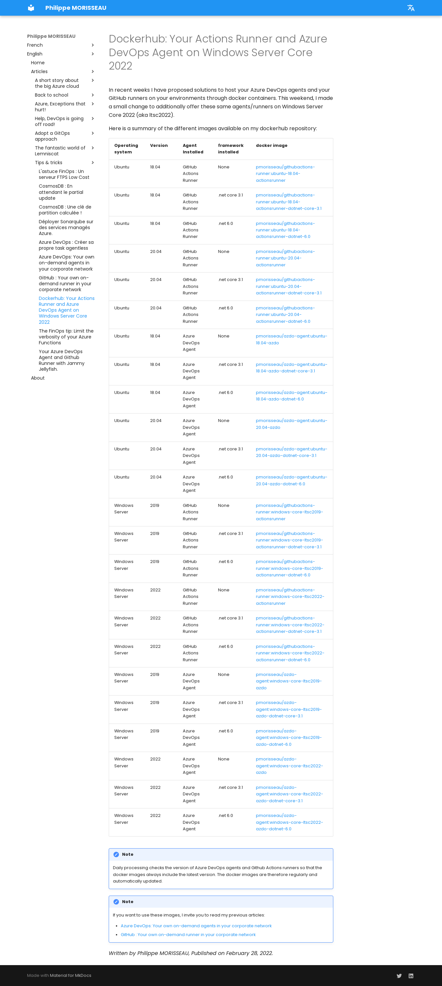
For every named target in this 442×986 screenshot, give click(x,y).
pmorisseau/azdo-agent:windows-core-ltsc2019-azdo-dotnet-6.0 (289, 737)
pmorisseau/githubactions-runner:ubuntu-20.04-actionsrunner (285, 258)
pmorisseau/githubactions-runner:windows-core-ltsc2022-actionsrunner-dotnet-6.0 (290, 653)
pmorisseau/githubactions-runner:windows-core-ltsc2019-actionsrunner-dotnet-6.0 (289, 568)
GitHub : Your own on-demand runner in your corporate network (188, 934)
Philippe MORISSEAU (51, 36)
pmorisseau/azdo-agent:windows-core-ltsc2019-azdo (289, 681)
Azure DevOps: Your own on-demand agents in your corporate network (196, 926)
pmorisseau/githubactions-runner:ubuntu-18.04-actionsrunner (285, 173)
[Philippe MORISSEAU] (31, 7)
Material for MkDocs (70, 975)
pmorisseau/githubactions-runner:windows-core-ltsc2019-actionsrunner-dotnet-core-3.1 (289, 540)
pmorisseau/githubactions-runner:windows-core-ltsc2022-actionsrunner (290, 596)
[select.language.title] (411, 7)
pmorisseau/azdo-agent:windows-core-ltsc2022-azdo (289, 765)
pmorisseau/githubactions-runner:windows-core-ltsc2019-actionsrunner (289, 512)
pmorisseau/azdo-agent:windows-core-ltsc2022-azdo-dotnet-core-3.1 (289, 794)
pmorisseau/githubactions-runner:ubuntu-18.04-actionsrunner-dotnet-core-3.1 (289, 201)
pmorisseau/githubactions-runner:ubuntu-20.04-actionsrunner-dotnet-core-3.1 (289, 286)
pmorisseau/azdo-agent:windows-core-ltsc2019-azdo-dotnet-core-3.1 (289, 709)
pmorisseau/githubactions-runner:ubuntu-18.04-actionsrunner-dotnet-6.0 (285, 230)
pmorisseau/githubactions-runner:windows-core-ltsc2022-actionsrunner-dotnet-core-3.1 (290, 624)
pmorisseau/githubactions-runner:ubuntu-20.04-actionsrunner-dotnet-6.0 (285, 314)
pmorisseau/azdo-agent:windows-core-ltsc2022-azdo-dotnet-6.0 (289, 822)
